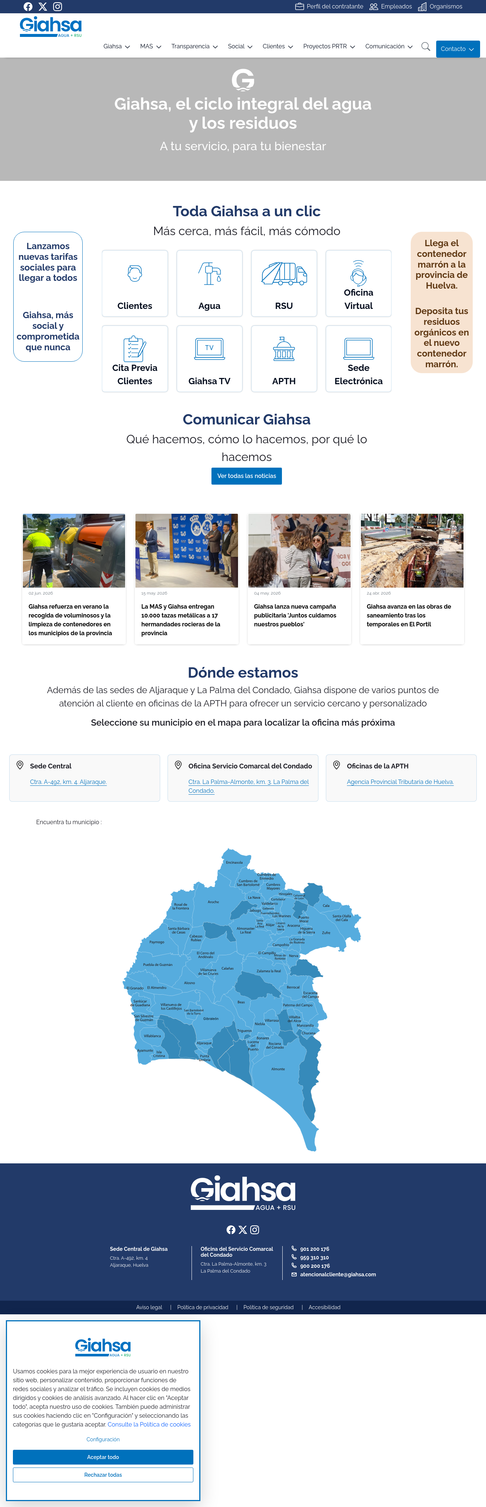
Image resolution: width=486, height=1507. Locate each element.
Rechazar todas (103, 1475)
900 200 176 (315, 1266)
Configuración (103, 1439)
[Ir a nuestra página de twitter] (42, 6)
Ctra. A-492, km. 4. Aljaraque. (68, 781)
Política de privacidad (202, 1307)
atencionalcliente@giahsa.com (338, 1274)
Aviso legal (149, 1307)
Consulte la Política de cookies (149, 1424)
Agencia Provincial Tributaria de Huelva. (400, 781)
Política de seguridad (269, 1307)
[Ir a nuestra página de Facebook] (28, 6)
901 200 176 (315, 1249)
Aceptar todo (103, 1457)
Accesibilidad (325, 1307)
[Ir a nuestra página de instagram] (57, 6)
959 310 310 (314, 1257)
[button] (108, 49)
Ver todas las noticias (246, 475)
